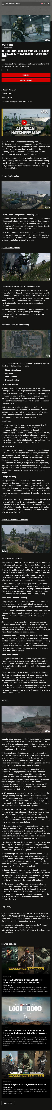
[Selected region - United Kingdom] (43, 3)
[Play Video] (26, 122)
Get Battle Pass (26, 80)
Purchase (26, 75)
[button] (3, 4)
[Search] (48, 4)
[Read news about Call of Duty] (18, 3)
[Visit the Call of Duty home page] (10, 3)
